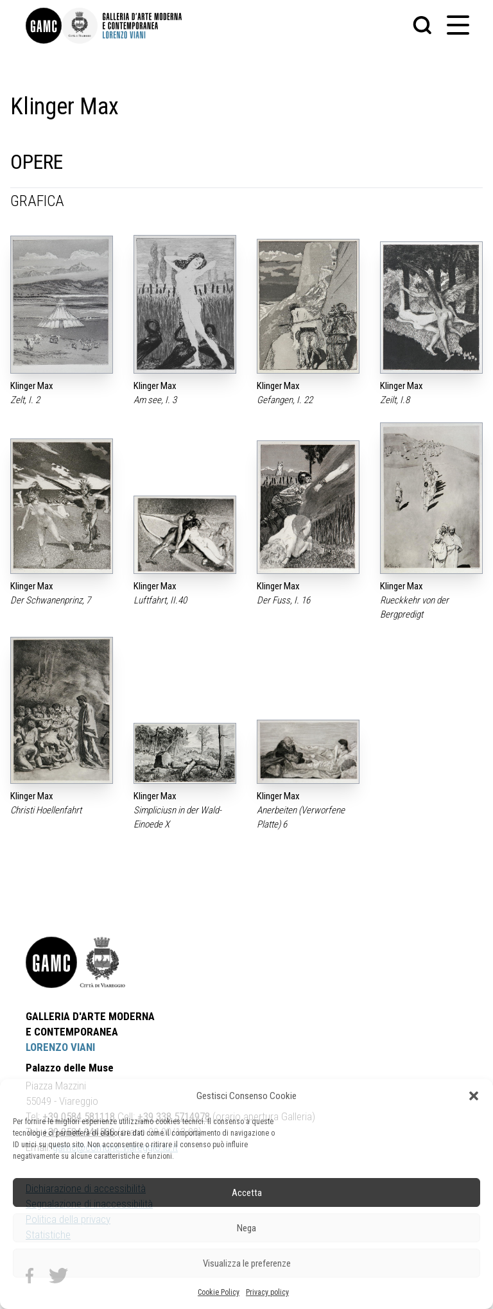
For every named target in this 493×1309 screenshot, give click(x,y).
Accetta (247, 1193)
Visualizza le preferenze (247, 1263)
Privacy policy (267, 1292)
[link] (44, 26)
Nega (246, 1228)
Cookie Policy (218, 1292)
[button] (473, 1095)
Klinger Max (31, 386)
